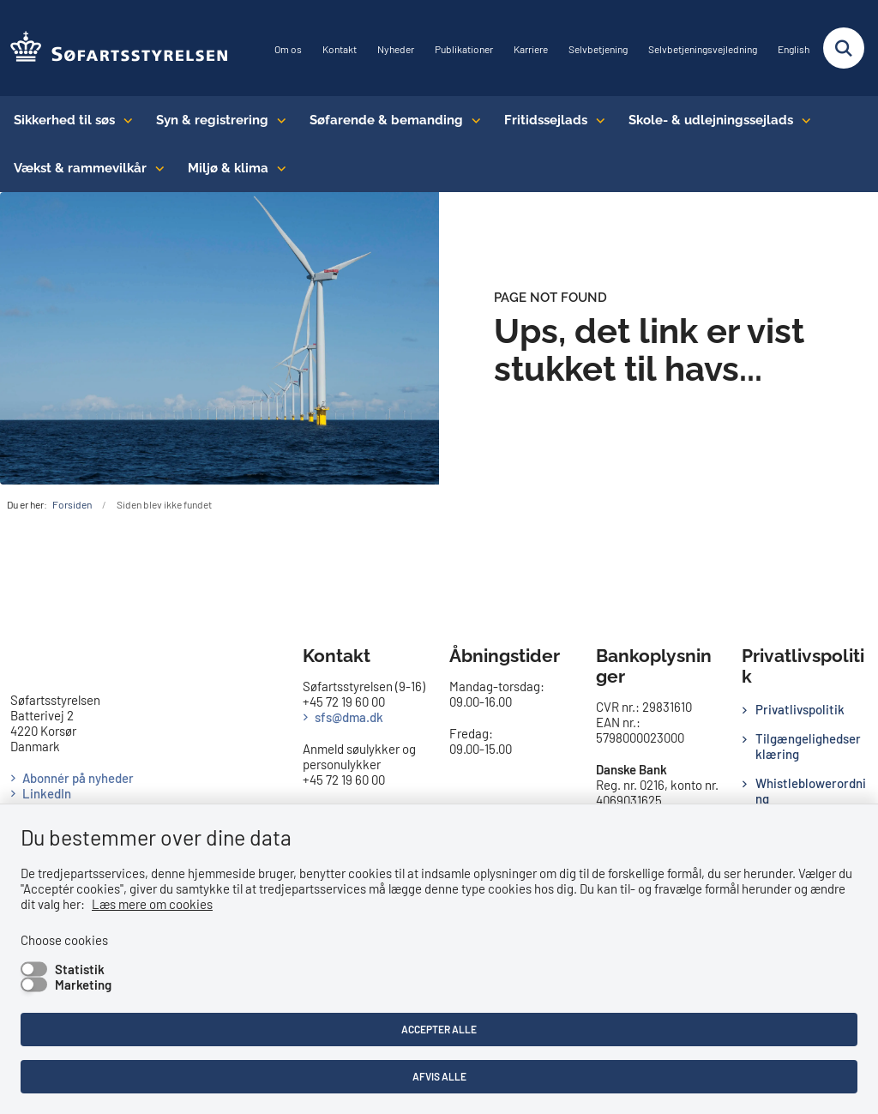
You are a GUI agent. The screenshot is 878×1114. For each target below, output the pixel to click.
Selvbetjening (598, 49)
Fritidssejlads (545, 120)
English (793, 49)
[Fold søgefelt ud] (843, 48)
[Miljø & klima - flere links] (277, 168)
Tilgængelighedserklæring (808, 746)
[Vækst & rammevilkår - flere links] (156, 168)
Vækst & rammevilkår (80, 168)
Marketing (83, 984)
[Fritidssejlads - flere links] (596, 120)
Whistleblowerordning (810, 790)
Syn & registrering (212, 120)
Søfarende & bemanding (386, 120)
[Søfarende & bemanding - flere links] (472, 120)
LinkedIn (46, 793)
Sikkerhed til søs (64, 120)
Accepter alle (439, 1029)
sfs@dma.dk (349, 717)
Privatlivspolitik (800, 709)
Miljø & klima (228, 168)
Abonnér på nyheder (78, 778)
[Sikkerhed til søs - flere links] (124, 120)
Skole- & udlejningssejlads (710, 120)
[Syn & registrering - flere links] (277, 120)
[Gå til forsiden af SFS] (114, 48)
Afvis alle (439, 1076)
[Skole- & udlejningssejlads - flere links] (802, 120)
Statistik (80, 969)
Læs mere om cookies (152, 904)
